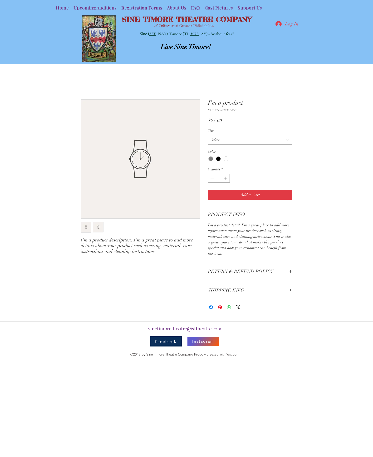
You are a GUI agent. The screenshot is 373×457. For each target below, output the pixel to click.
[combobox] (250, 140)
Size (211, 131)
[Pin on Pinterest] (220, 307)
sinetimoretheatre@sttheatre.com (184, 329)
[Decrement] (212, 178)
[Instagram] (203, 341)
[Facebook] (165, 341)
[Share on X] (238, 307)
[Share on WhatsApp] (229, 307)
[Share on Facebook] (211, 307)
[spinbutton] (219, 178)
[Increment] (226, 178)
